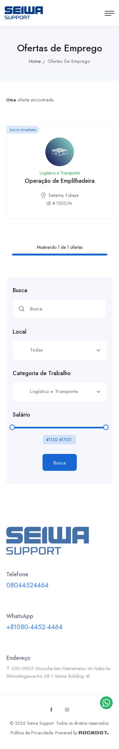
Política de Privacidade (31, 733)
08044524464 (27, 586)
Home (35, 61)
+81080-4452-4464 (34, 628)
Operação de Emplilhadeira (60, 181)
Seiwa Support (40, 723)
